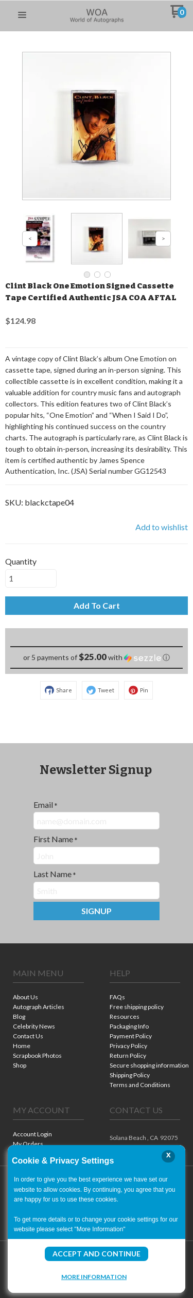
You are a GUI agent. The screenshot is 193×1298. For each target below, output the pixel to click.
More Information (94, 1276)
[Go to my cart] (178, 15)
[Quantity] (31, 578)
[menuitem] (48, 998)
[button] (22, 15)
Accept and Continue (96, 1253)
